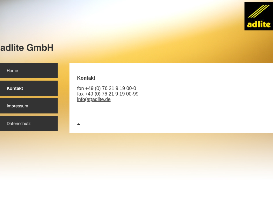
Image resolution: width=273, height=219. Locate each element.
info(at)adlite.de (93, 99)
